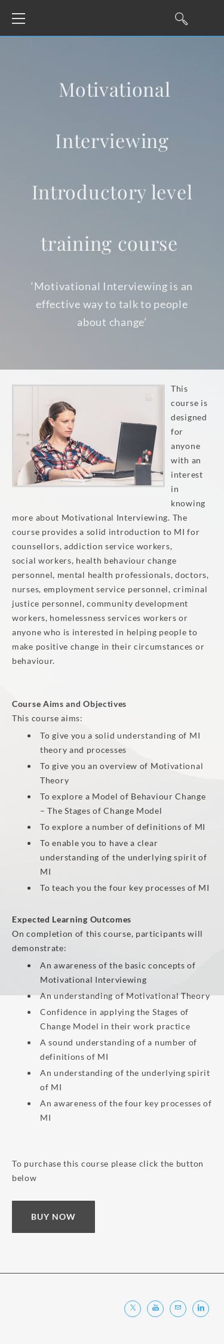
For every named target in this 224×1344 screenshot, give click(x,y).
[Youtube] (155, 1308)
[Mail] (178, 1308)
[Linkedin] (200, 1308)
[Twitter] (132, 1308)
